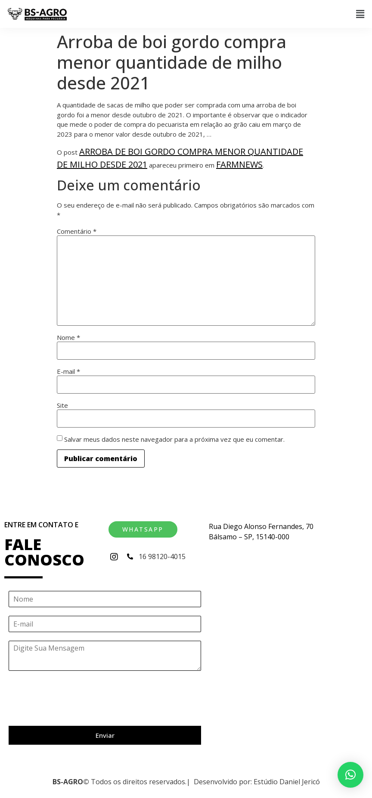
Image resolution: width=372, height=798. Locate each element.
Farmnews (239, 164)
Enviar (105, 735)
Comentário (76, 231)
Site (62, 405)
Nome (68, 337)
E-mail (68, 371)
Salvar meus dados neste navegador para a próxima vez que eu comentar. (174, 439)
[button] (360, 14)
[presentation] (74, 711)
